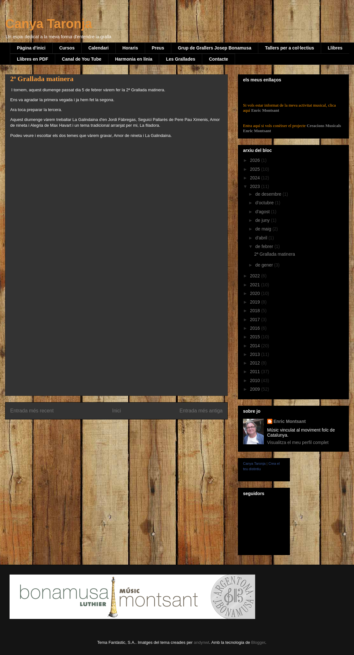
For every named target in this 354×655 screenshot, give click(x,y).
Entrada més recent (32, 410)
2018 (255, 310)
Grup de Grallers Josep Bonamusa (214, 47)
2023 (255, 186)
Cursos (67, 47)
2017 (255, 319)
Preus (158, 47)
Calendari (98, 47)
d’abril (261, 237)
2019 (255, 302)
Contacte (218, 59)
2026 (255, 160)
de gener (264, 264)
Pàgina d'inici (31, 47)
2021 (255, 284)
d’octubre (265, 202)
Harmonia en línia (133, 59)
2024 (255, 177)
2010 (255, 380)
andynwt (201, 642)
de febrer (264, 246)
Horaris (130, 47)
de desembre (269, 194)
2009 (255, 389)
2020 (255, 293)
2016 (255, 328)
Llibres (335, 47)
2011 (255, 371)
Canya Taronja (48, 24)
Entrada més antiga (201, 410)
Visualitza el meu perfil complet (298, 442)
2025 (255, 169)
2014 (255, 345)
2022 (255, 275)
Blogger (258, 642)
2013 (255, 354)
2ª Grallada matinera (274, 254)
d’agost (263, 211)
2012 (255, 362)
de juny (263, 220)
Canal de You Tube (81, 59)
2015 (255, 336)
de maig (263, 228)
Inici (116, 410)
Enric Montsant (264, 110)
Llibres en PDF (32, 59)
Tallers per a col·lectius (289, 47)
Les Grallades (180, 59)
